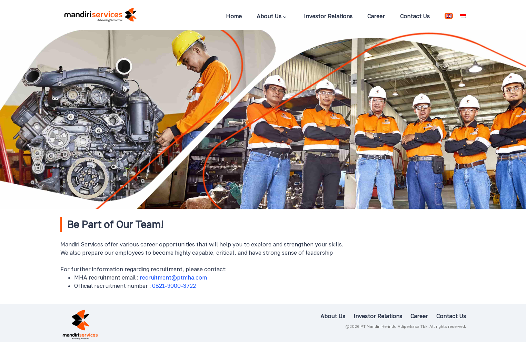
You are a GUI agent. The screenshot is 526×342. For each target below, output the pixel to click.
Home (234, 16)
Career (376, 16)
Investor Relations (328, 16)
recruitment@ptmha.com (173, 277)
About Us (271, 17)
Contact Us (415, 16)
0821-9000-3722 (174, 285)
